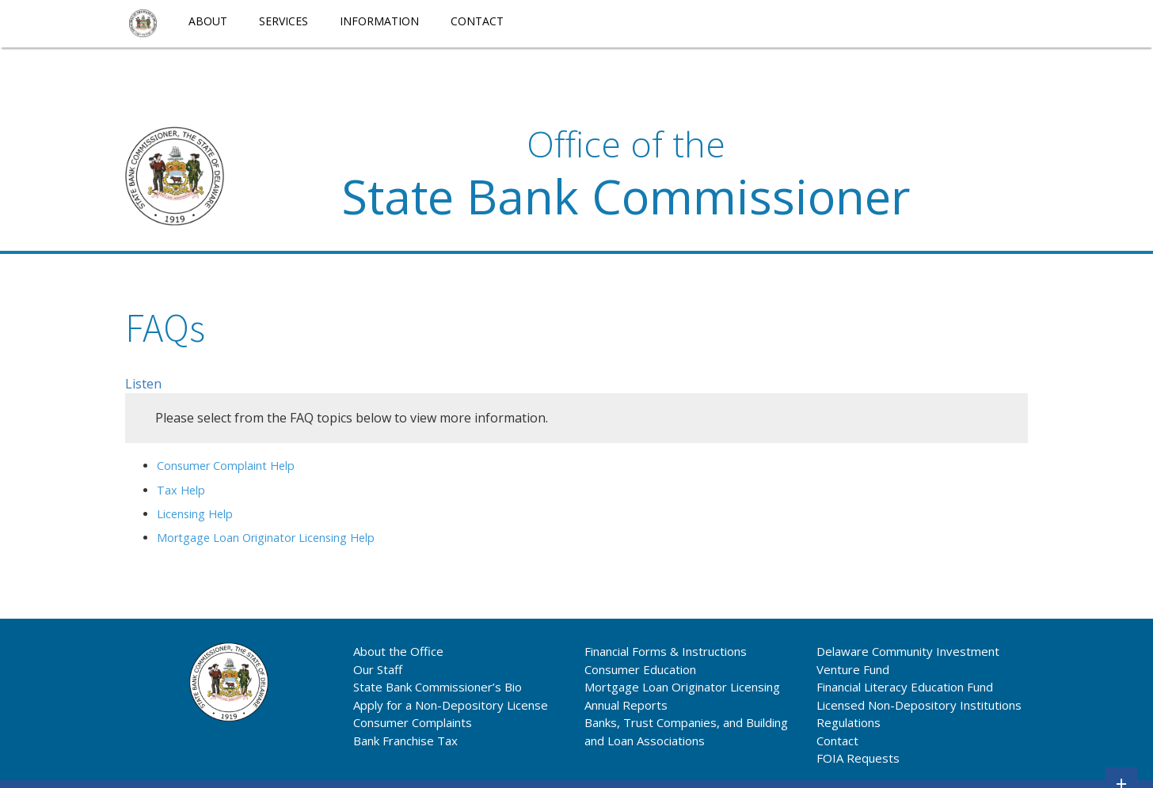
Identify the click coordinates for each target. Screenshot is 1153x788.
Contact (477, 20)
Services (283, 20)
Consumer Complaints (412, 722)
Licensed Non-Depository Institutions (919, 705)
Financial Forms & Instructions (665, 651)
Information (379, 20)
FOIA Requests (858, 758)
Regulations (848, 722)
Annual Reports (626, 705)
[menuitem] (143, 23)
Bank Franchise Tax (405, 740)
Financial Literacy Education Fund (904, 687)
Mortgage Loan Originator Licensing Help (266, 537)
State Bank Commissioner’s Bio (437, 687)
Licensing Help (195, 513)
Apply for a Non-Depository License (450, 705)
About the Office (398, 651)
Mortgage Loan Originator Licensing (682, 687)
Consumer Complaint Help (226, 465)
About (207, 20)
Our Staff (377, 669)
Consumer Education (640, 669)
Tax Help (181, 490)
